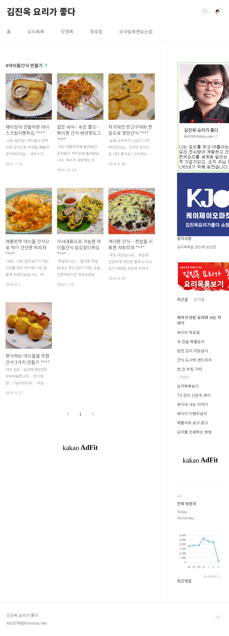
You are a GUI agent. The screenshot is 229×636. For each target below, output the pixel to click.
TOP (217, 617)
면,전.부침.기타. (190, 369)
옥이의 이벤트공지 (192, 413)
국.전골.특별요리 (191, 341)
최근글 (182, 299)
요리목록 (36, 31)
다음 (92, 414)
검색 (205, 11)
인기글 (199, 299)
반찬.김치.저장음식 (192, 350)
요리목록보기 (188, 386)
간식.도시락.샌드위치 (194, 360)
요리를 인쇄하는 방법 (194, 432)
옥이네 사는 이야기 (192, 404)
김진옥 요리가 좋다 (41, 10)
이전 (68, 414)
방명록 (67, 31)
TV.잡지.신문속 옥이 (194, 395)
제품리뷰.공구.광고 (192, 422)
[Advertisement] (107, 480)
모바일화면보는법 (136, 31)
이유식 (185, 377)
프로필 (96, 31)
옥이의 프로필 (188, 332)
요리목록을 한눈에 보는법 (196, 247)
